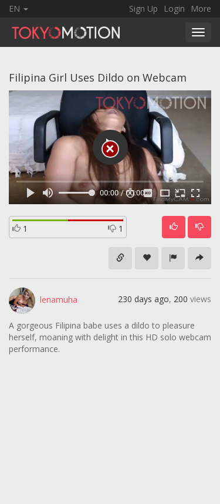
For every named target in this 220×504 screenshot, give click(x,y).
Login (174, 8)
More (201, 8)
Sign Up (143, 8)
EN (18, 8)
